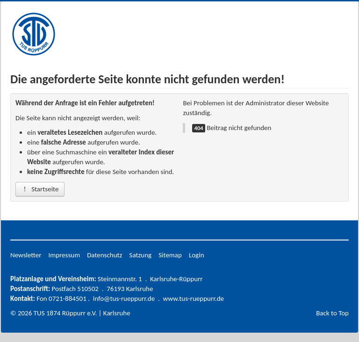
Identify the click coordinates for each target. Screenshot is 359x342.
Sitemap (170, 255)
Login (196, 255)
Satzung (140, 255)
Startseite (40, 189)
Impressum (64, 255)
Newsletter (25, 255)
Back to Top (332, 313)
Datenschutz (104, 255)
